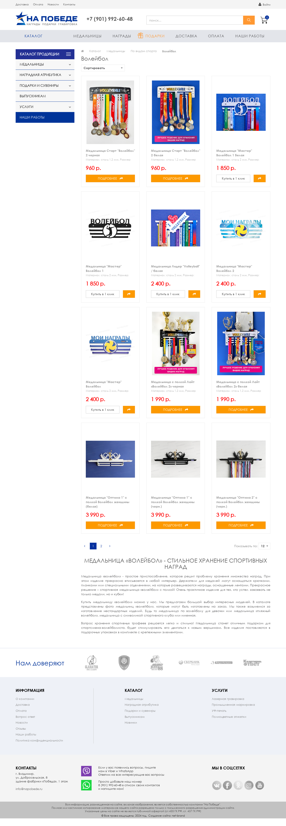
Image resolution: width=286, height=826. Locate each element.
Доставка (22, 4)
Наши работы (250, 36)
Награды (122, 36)
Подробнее (110, 178)
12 (264, 546)
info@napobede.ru (29, 796)
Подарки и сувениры (39, 85)
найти (249, 20)
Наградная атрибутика (40, 74)
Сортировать (103, 68)
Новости (53, 4)
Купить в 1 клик (233, 178)
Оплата (38, 4)
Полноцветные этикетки (229, 724)
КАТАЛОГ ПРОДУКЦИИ (39, 54)
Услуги (26, 106)
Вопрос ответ (25, 724)
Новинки (131, 730)
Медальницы (87, 36)
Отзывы (21, 736)
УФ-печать (219, 718)
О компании (25, 706)
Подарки (155, 36)
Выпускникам (33, 96)
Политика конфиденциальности (39, 748)
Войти (264, 4)
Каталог (33, 36)
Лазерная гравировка (228, 706)
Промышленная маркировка (233, 712)
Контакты (69, 4)
